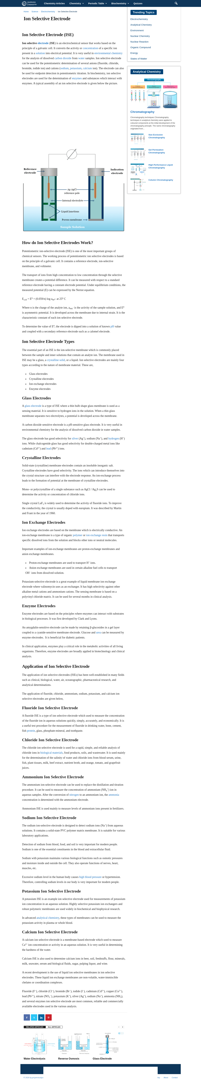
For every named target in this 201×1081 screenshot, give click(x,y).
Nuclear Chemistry (140, 36)
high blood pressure (90, 877)
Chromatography (142, 111)
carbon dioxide (62, 58)
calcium (87, 68)
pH (112, 326)
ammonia (114, 794)
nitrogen (74, 794)
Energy (134, 53)
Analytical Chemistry (141, 24)
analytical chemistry (47, 917)
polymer (77, 535)
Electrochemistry (48, 12)
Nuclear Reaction (139, 41)
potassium (75, 68)
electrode (43, 43)
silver (75, 438)
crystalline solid (56, 360)
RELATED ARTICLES (34, 1027)
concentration (90, 48)
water (81, 58)
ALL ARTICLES (54, 1027)
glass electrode (33, 405)
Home (26, 12)
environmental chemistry (108, 53)
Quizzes (137, 3)
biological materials (51, 752)
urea (98, 632)
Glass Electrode (102, 1058)
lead (48, 448)
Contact (175, 1077)
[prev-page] (118, 1027)
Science (35, 12)
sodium (64, 68)
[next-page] (122, 1027)
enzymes (77, 78)
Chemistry (76, 3)
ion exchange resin (96, 535)
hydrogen (113, 438)
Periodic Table (97, 3)
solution (40, 53)
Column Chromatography (161, 180)
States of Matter (138, 58)
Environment (137, 30)
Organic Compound (140, 47)
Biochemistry (120, 3)
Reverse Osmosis (68, 1058)
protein (31, 730)
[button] (176, 3)
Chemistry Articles (54, 3)
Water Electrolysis (34, 1058)
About (166, 1077)
